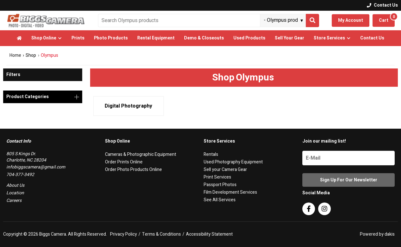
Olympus (49, 55)
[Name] (348, 158)
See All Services (220, 200)
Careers (14, 200)
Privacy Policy (123, 234)
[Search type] (283, 20)
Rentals (211, 154)
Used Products (249, 38)
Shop (31, 55)
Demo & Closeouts (204, 38)
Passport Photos (220, 184)
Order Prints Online (124, 162)
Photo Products (111, 38)
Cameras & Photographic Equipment (140, 154)
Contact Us (372, 38)
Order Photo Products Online (133, 169)
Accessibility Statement (209, 234)
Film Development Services (230, 192)
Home (15, 55)
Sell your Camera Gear (225, 169)
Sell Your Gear (289, 38)
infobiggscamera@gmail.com (35, 167)
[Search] (312, 20)
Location (15, 193)
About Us (15, 185)
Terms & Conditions (161, 234)
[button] (47, 38)
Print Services (217, 177)
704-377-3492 (20, 174)
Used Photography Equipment (233, 162)
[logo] (45, 20)
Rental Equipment (156, 38)
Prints (77, 38)
